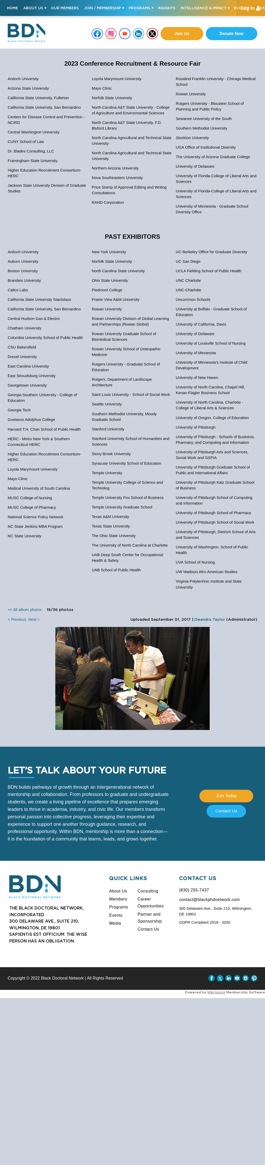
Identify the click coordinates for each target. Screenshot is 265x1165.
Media (115, 923)
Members (118, 899)
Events (115, 915)
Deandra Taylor (210, 619)
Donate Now (231, 33)
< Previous (17, 619)
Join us (181, 33)
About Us (118, 891)
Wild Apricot (216, 992)
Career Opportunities (151, 902)
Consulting (148, 891)
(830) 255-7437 (194, 890)
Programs (118, 907)
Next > (34, 619)
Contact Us (226, 811)
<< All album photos (25, 609)
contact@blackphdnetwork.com (209, 899)
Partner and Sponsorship (150, 917)
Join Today (226, 795)
